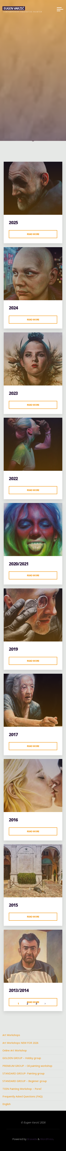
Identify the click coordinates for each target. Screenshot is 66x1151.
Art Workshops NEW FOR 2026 (20, 1042)
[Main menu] (60, 9)
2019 (13, 649)
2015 (13, 905)
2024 (13, 308)
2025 (13, 222)
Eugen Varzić (14, 8)
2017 (13, 734)
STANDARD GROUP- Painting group (23, 1073)
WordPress (46, 1139)
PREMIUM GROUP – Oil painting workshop (27, 1065)
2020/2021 (19, 564)
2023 (13, 393)
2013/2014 (19, 990)
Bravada (31, 1139)
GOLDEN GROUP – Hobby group (21, 1058)
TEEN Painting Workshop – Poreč (22, 1088)
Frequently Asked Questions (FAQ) (22, 1096)
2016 (13, 820)
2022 (13, 478)
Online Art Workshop (14, 1050)
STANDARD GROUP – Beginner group (24, 1081)
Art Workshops (11, 1035)
